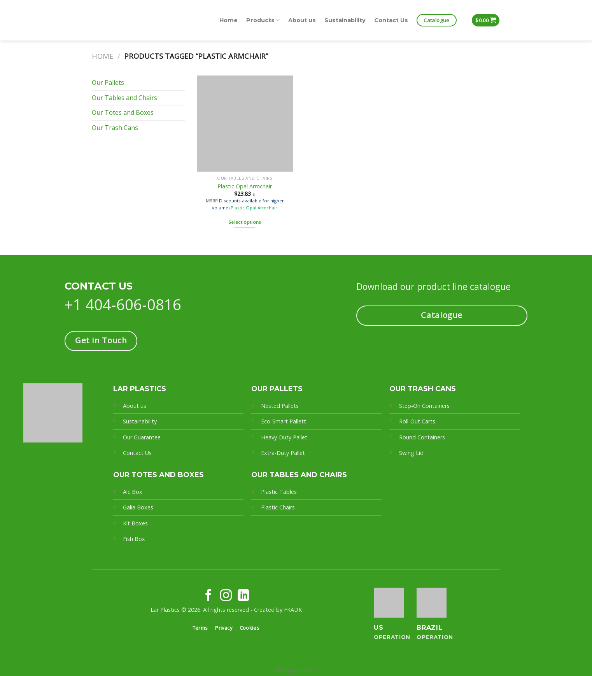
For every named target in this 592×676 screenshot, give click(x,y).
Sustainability (345, 20)
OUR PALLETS (277, 389)
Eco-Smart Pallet (282, 421)
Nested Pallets (280, 405)
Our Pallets (108, 82)
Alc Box (132, 491)
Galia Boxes (138, 507)
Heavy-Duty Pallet (284, 437)
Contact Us (391, 20)
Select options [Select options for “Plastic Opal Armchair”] (244, 222)
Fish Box (134, 539)
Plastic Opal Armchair (244, 186)
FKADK (293, 609)
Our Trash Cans (115, 127)
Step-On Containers (424, 405)
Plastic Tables (279, 491)
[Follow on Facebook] (208, 596)
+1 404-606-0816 (123, 304)
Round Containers (422, 437)
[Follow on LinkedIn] (243, 596)
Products (263, 20)
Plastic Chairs (278, 507)
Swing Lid (411, 453)
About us (302, 20)
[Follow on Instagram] (226, 596)
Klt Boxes (135, 523)
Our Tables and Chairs (124, 97)
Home (228, 20)
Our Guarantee (142, 437)
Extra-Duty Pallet (283, 453)
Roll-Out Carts (417, 421)
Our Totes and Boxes (123, 112)
